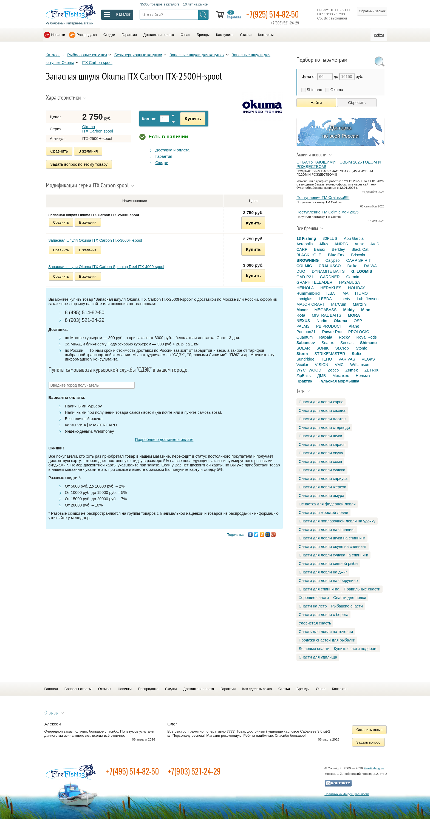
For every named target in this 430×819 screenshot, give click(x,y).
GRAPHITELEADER (314, 282)
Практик (304, 381)
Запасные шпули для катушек (196, 55)
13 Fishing (306, 238)
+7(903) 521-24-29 (194, 771)
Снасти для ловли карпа (321, 402)
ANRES (341, 244)
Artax (359, 244)
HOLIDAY (356, 288)
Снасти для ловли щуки (320, 436)
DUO (300, 271)
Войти (379, 35)
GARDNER (330, 277)
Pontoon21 (306, 332)
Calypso (333, 260)
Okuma (336, 90)
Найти (316, 102)
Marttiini (360, 304)
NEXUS (303, 321)
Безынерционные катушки (138, 55)
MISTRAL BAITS (326, 315)
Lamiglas (304, 299)
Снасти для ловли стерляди (324, 427)
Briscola (358, 255)
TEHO (326, 359)
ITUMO (361, 293)
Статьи (245, 35)
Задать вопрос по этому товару (79, 164)
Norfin (322, 321)
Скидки (109, 35)
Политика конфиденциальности (346, 794)
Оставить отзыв (370, 730)
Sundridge (305, 359)
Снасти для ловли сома (320, 461)
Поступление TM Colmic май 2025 (327, 212)
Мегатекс (340, 375)
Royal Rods (366, 337)
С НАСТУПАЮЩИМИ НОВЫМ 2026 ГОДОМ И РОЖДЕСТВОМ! (338, 164)
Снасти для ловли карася (322, 444)
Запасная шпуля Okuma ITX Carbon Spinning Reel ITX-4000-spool (106, 266)
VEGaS (368, 359)
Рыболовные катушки (87, 55)
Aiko (323, 244)
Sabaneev (305, 342)
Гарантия (129, 35)
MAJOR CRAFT (310, 304)
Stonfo (361, 348)
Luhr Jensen (367, 299)
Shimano (314, 90)
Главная (51, 689)
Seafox (327, 342)
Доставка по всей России (340, 132)
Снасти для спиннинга (319, 589)
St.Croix (342, 348)
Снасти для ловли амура (321, 495)
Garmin (352, 277)
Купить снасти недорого (355, 648)
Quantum (304, 337)
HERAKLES (330, 288)
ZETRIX (371, 370)
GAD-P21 (304, 277)
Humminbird (308, 293)
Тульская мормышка (339, 381)
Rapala (325, 337)
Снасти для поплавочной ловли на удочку (337, 521)
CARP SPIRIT (358, 260)
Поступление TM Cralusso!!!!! (322, 197)
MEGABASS (326, 310)
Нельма (363, 375)
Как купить (224, 35)
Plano (354, 326)
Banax (319, 249)
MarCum (338, 304)
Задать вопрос (369, 742)
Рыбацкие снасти (347, 606)
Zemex (351, 370)
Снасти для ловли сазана (322, 410)
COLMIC (304, 266)
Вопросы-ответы (78, 689)
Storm (302, 353)
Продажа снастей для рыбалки (327, 640)
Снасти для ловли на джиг (323, 572)
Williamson (359, 364)
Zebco (333, 370)
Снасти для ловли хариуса (323, 478)
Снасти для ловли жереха (322, 487)
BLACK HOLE (308, 255)
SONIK (322, 348)
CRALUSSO (330, 266)
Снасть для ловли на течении (326, 631)
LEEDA (325, 299)
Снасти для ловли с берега (323, 614)
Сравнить (59, 151)
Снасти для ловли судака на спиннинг (333, 555)
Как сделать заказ (257, 689)
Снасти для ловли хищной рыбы (328, 563)
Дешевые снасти (314, 648)
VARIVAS (347, 359)
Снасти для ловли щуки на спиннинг (332, 538)
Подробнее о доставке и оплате (164, 439)
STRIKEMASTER (330, 353)
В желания (88, 151)
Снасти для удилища (318, 657)
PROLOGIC (358, 332)
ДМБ (321, 375)
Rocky (344, 337)
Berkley (338, 249)
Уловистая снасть (315, 623)
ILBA (330, 293)
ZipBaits (303, 375)
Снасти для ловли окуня (321, 453)
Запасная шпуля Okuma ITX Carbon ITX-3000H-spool (95, 240)
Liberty (344, 299)
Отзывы (104, 689)
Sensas (346, 342)
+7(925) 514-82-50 (272, 14)
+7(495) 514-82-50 (132, 771)
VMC (339, 364)
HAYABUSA (349, 282)
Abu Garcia (354, 238)
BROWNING (307, 260)
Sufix (356, 353)
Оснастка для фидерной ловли (327, 504)
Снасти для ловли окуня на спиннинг (332, 546)
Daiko (352, 266)
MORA (354, 315)
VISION (321, 364)
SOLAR (303, 348)
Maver (302, 310)
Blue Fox (336, 255)
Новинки (58, 35)
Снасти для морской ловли (323, 512)
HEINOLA (305, 288)
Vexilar (302, 364)
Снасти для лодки (349, 597)
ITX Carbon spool (97, 62)
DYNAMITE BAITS (328, 271)
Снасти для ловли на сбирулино (328, 580)
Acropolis (304, 244)
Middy (349, 310)
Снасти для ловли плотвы (322, 419)
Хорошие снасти (314, 597)
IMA (345, 293)
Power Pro (332, 332)
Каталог (53, 55)
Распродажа (87, 35)
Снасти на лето (313, 606)
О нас (185, 35)
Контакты (265, 35)
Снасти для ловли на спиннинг (327, 529)
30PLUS (329, 238)
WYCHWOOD (308, 370)
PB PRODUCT (329, 326)
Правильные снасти (362, 589)
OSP (358, 321)
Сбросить (357, 102)
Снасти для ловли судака (322, 470)
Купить (193, 118)
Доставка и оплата (158, 35)
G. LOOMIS (361, 271)
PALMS (303, 326)
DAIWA (370, 266)
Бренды (203, 35)
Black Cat (360, 249)
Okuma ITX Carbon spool (97, 129)
